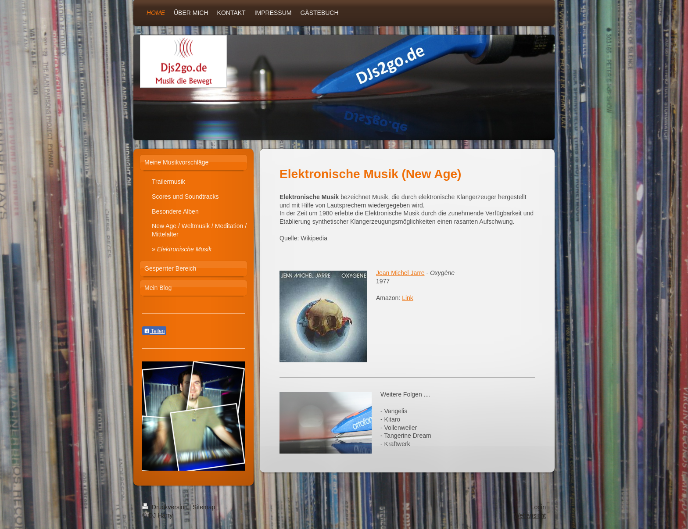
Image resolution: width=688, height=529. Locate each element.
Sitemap (204, 507)
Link (407, 297)
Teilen (154, 331)
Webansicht (530, 515)
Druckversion (165, 507)
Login (538, 507)
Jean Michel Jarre (400, 272)
